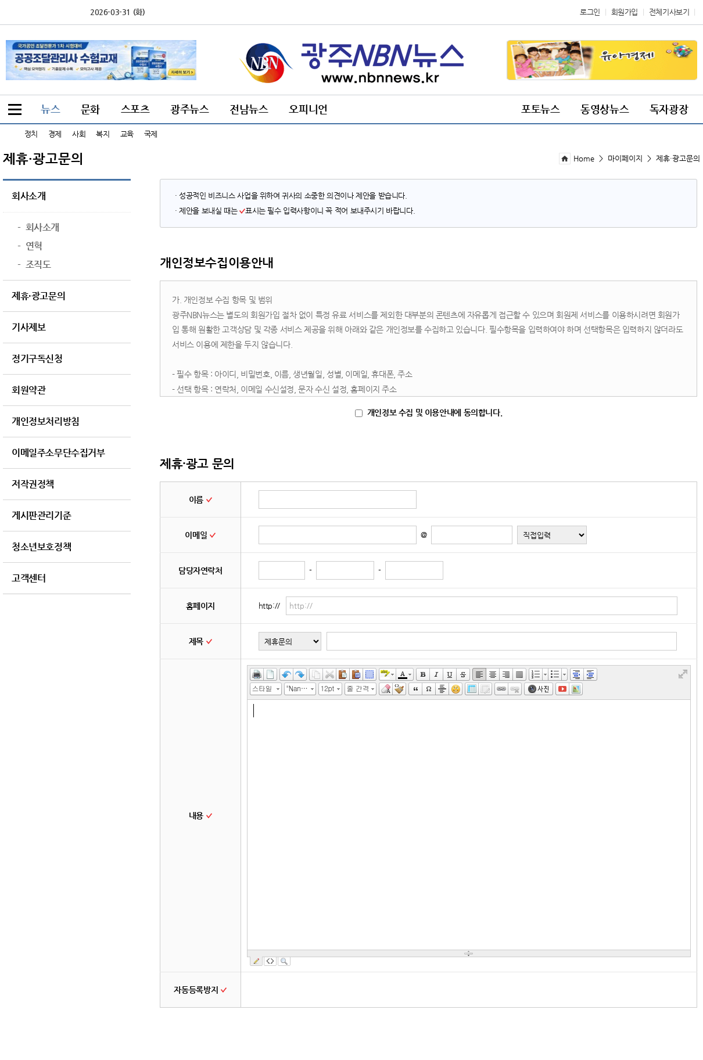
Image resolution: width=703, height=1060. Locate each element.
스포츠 (135, 109)
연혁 (29, 246)
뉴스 (50, 109)
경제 (55, 134)
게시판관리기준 (41, 516)
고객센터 (28, 578)
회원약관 (28, 390)
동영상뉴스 (604, 109)
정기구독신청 (37, 359)
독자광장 (669, 109)
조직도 (34, 265)
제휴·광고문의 (38, 296)
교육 (127, 134)
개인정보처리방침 (46, 421)
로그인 (590, 12)
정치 (31, 134)
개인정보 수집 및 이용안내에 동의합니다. (428, 412)
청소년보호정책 (41, 547)
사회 (78, 134)
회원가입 (624, 12)
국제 (150, 134)
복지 (102, 134)
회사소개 (28, 196)
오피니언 (308, 109)
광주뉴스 (189, 109)
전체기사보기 (669, 12)
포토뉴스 (540, 109)
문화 (90, 109)
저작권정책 (33, 484)
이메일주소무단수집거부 (58, 453)
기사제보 (28, 327)
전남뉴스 (248, 109)
